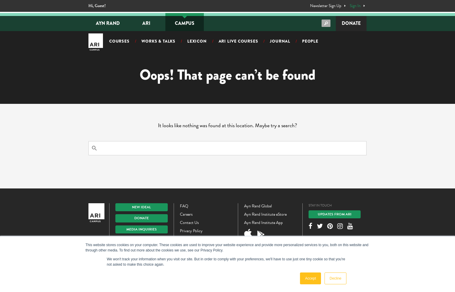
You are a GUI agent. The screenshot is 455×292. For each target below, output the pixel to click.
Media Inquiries (141, 229)
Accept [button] (310, 278)
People (310, 41)
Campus (184, 23)
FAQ (184, 206)
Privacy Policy (191, 231)
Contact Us (189, 223)
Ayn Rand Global (258, 206)
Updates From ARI (334, 214)
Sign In (355, 6)
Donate (351, 23)
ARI (146, 23)
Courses (119, 41)
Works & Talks (158, 41)
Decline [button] (335, 278)
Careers (186, 214)
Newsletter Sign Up (325, 6)
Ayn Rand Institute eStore (265, 214)
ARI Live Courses (238, 41)
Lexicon (197, 41)
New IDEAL (141, 207)
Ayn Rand (108, 23)
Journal (280, 41)
